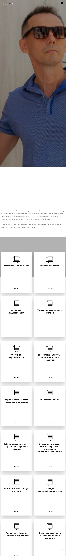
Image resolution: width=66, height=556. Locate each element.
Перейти (16, 288)
